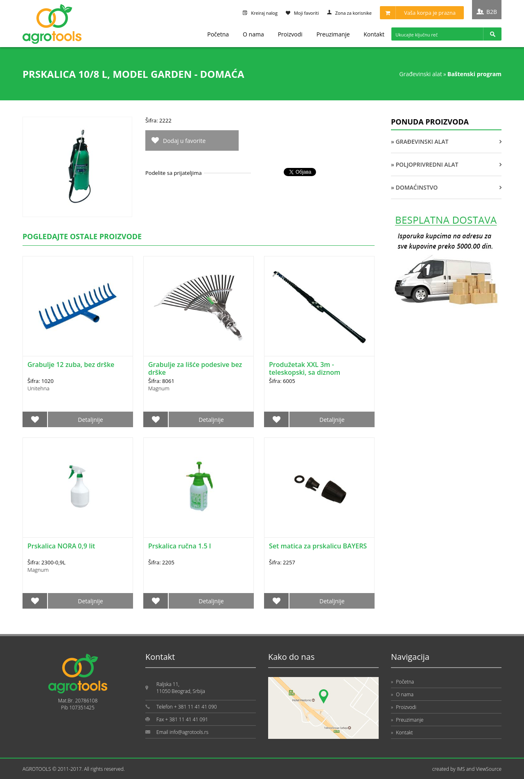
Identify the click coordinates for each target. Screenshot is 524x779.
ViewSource (488, 768)
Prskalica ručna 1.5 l (179, 545)
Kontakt (374, 34)
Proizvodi (290, 34)
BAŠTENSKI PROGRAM (474, 74)
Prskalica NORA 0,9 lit (61, 545)
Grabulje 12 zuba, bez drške (70, 364)
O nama (253, 34)
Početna (218, 34)
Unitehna (38, 388)
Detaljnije (90, 419)
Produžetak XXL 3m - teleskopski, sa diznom (304, 368)
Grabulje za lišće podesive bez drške (195, 368)
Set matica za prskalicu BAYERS (318, 545)
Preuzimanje (333, 34)
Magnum (158, 388)
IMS (461, 768)
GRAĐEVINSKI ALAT (420, 74)
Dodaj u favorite (184, 141)
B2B (491, 12)
